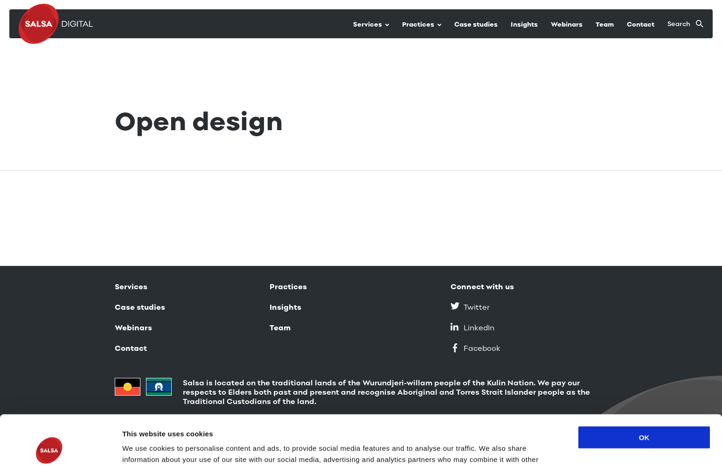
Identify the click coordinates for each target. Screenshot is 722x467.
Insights (524, 24)
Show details (144, 449)
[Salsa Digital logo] (58, 24)
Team (605, 24)
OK (644, 390)
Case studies (476, 24)
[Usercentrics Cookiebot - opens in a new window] (60, 449)
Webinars (567, 24)
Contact (640, 24)
